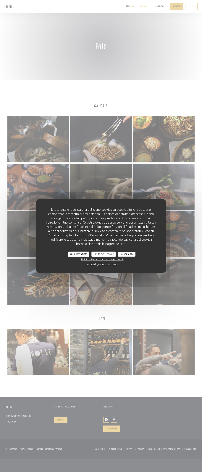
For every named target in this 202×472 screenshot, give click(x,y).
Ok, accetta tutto (78, 254)
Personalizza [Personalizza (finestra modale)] (127, 254)
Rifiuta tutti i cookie (103, 254)
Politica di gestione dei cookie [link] (102, 264)
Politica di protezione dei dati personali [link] (102, 259)
